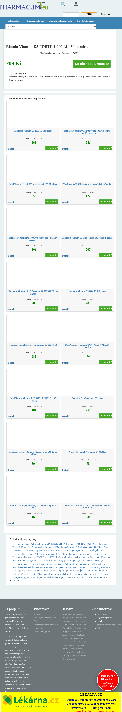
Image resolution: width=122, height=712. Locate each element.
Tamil (77, 652)
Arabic (65, 614)
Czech (83, 618)
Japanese (65, 635)
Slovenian (78, 649)
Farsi (78, 625)
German (71, 621)
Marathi (65, 642)
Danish (65, 621)
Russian (65, 649)
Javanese (73, 635)
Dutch (76, 642)
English (83, 621)
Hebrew (71, 628)
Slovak (71, 649)
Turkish (76, 656)
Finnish (83, 625)
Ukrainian (82, 656)
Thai (64, 656)
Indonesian (75, 631)
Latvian (80, 638)
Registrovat (105, 14)
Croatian (82, 628)
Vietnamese (71, 659)
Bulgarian (80, 614)
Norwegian (83, 642)
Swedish (72, 652)
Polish (64, 645)
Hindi (77, 628)
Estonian (72, 625)
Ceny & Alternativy (85, 21)
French (65, 628)
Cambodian (81, 635)
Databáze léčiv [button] (15, 21)
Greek (77, 621)
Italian (82, 631)
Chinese (78, 618)
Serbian (65, 652)
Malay (71, 642)
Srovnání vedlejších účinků (60, 21)
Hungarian (66, 631)
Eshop (99, 628)
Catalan (72, 618)
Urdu (64, 659)
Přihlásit (89, 14)
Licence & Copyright (42, 631)
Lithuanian (73, 638)
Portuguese (72, 645)
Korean (65, 638)
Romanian (80, 645)
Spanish (65, 625)
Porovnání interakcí (35, 21)
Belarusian (72, 614)
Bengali (65, 618)
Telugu (82, 652)
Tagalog (69, 656)
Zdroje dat (38, 614)
